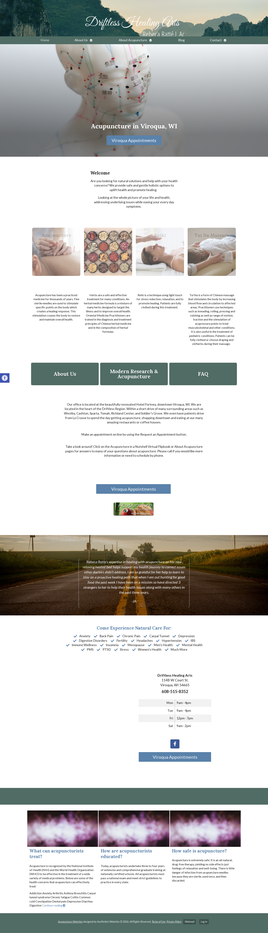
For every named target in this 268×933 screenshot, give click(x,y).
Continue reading (53, 905)
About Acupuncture (133, 40)
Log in (204, 921)
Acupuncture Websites (70, 921)
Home (45, 40)
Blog (181, 40)
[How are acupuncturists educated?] (134, 828)
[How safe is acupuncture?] (205, 828)
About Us (81, 40)
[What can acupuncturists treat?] (62, 828)
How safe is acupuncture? (199, 851)
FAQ (203, 374)
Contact (216, 40)
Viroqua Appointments (134, 140)
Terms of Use (158, 921)
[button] (4, 378)
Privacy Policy (174, 921)
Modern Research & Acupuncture (134, 374)
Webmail (189, 921)
